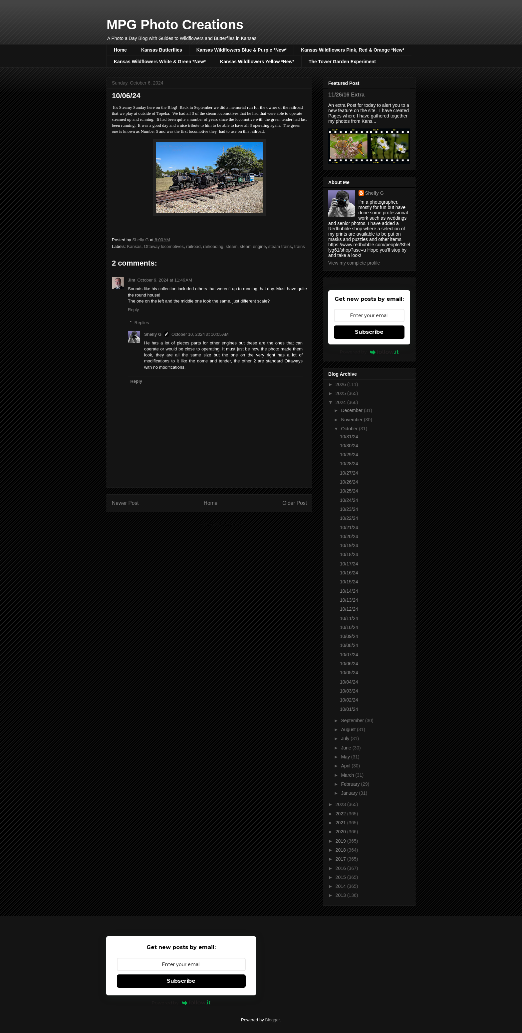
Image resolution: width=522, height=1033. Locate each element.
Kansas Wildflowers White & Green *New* (160, 61)
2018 (341, 850)
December (352, 410)
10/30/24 (349, 445)
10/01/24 (349, 709)
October (350, 428)
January (350, 793)
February (351, 784)
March (348, 775)
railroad (193, 246)
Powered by (369, 351)
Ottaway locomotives (164, 246)
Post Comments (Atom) (222, 524)
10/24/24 (349, 500)
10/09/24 (349, 636)
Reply (133, 309)
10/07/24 (349, 654)
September (353, 720)
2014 (341, 886)
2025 (341, 393)
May (346, 756)
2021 (341, 822)
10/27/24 (349, 473)
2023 (341, 804)
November (352, 419)
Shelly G (152, 334)
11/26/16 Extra (346, 95)
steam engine (253, 246)
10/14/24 (349, 591)
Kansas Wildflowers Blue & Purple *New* (241, 50)
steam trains (280, 246)
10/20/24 (349, 536)
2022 (341, 813)
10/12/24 (349, 609)
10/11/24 (349, 618)
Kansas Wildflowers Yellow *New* (257, 61)
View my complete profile (354, 263)
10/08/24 (349, 645)
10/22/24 (349, 518)
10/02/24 (349, 700)
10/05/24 (349, 672)
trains (299, 246)
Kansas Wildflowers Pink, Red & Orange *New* (352, 50)
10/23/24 (349, 509)
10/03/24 (349, 691)
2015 (341, 877)
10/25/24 (349, 491)
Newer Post (125, 503)
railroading (213, 246)
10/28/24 (349, 463)
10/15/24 (349, 581)
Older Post (294, 503)
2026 (341, 384)
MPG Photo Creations (175, 24)
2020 (341, 831)
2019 (341, 841)
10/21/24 (349, 527)
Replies (141, 322)
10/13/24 (349, 600)
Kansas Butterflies (161, 50)
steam (231, 246)
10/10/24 (349, 627)
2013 (341, 895)
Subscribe (369, 332)
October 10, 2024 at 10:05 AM (200, 334)
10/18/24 (349, 554)
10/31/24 (349, 436)
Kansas (134, 246)
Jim (131, 280)
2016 (341, 868)
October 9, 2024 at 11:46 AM (164, 280)
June (346, 747)
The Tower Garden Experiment (342, 61)
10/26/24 (349, 482)
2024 (341, 402)
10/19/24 (349, 545)
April (346, 765)
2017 (341, 859)
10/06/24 (349, 663)
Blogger (272, 1019)
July (346, 738)
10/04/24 (349, 682)
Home (120, 50)
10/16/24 (349, 572)
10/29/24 (349, 454)
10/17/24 (349, 563)
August (349, 729)
